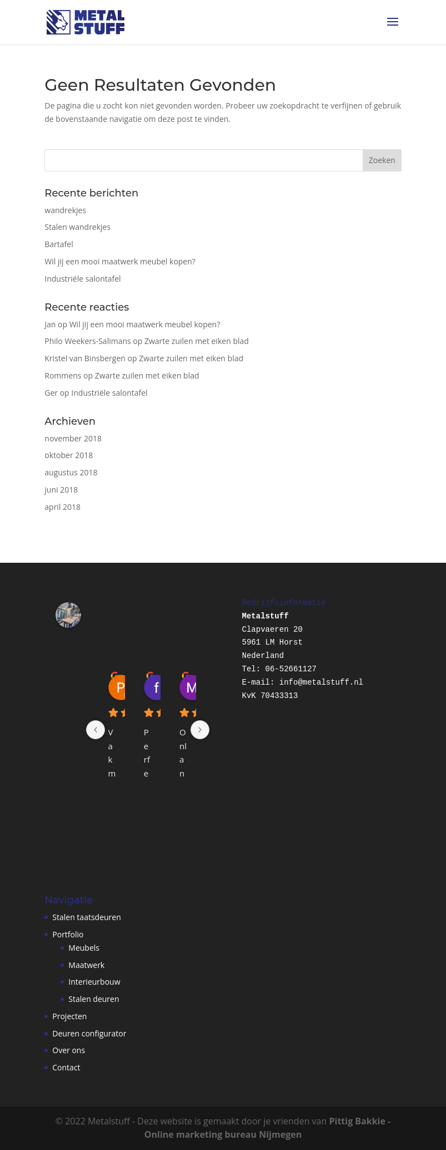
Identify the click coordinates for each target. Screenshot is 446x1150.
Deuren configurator (89, 1033)
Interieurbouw (94, 981)
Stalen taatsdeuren (86, 917)
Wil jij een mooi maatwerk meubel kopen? (120, 261)
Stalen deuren (93, 999)
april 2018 (62, 507)
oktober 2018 (68, 455)
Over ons (68, 1050)
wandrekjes (65, 210)
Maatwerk (86, 965)
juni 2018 (61, 489)
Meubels (83, 947)
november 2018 (73, 438)
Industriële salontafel (82, 278)
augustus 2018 (70, 472)
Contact (66, 1067)
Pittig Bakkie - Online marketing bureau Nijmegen (267, 1128)
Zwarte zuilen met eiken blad (196, 341)
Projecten (69, 1016)
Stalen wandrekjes (77, 227)
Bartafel (58, 244)
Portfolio (67, 934)
